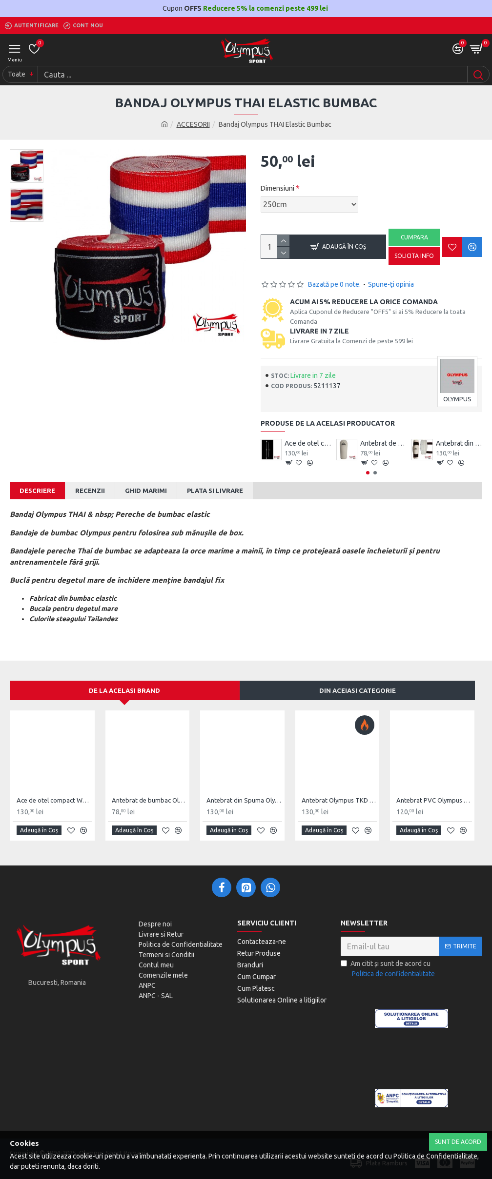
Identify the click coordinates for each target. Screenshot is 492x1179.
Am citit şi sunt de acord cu (388, 969)
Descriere (37, 490)
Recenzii (90, 490)
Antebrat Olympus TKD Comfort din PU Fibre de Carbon (339, 800)
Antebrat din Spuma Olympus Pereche (459, 443)
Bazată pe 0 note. (334, 284)
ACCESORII (193, 124)
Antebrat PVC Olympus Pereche (434, 800)
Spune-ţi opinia (391, 284)
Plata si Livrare (215, 490)
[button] (367, 472)
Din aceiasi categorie (357, 690)
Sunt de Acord (458, 1142)
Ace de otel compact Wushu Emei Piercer (308, 443)
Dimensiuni (277, 188)
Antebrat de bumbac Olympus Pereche (383, 443)
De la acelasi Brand (124, 690)
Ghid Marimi (146, 490)
